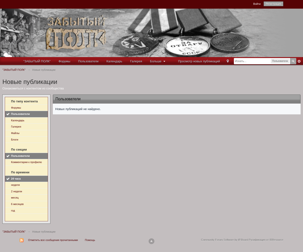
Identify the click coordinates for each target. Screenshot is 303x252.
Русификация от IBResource (265, 239)
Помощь (90, 240)
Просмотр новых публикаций (199, 61)
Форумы (64, 61)
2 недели (16, 191)
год (13, 210)
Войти (257, 3)
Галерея (136, 61)
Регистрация (273, 3)
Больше (158, 61)
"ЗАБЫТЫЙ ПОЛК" (37, 61)
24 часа (16, 178)
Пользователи (88, 61)
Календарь (114, 61)
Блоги (14, 139)
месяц (14, 197)
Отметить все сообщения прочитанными (53, 240)
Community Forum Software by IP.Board (224, 239)
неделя (15, 184)
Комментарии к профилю (26, 162)
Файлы (15, 133)
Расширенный (299, 61)
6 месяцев (17, 204)
